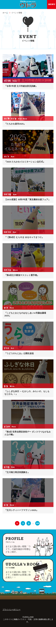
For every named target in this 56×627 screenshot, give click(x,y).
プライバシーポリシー (11, 610)
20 (37, 523)
